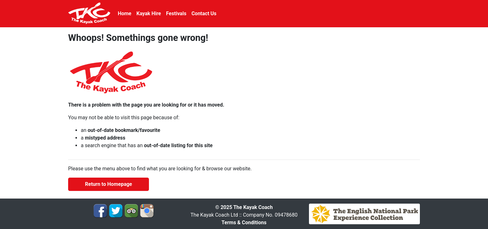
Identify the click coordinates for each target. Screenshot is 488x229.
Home (125, 13)
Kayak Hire (148, 13)
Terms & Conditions (244, 222)
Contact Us (203, 13)
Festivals (176, 13)
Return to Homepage (108, 184)
